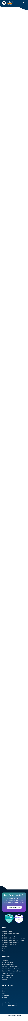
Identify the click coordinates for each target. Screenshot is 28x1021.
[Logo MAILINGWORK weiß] (7, 1)
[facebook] (2, 1002)
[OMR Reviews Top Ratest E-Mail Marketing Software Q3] (18, 914)
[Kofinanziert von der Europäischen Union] (10, 1003)
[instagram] (5, 1002)
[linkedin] (8, 1002)
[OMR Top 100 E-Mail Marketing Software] (9, 914)
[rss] (10, 1002)
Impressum (19, 1015)
